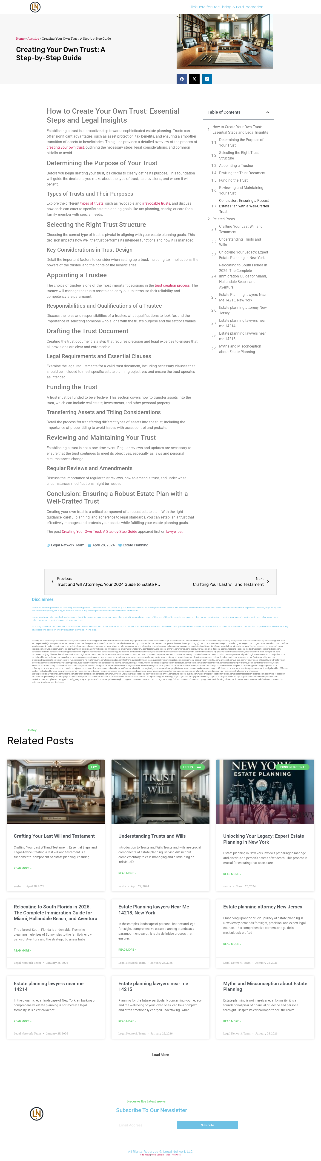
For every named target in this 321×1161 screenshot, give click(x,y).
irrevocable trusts (156, 203)
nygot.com (66, 679)
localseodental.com (229, 657)
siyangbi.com (82, 671)
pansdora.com (102, 674)
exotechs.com (68, 643)
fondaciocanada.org (206, 668)
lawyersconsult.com (151, 679)
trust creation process (172, 285)
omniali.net (196, 646)
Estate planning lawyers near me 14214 (242, 323)
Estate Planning (135, 545)
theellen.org (149, 657)
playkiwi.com (177, 668)
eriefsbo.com (94, 671)
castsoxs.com (244, 657)
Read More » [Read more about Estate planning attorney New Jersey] (232, 944)
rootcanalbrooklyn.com (158, 660)
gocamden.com (74, 652)
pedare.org (163, 640)
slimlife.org (215, 646)
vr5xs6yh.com (257, 657)
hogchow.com (278, 640)
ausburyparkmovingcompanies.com (261, 665)
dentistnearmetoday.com (131, 643)
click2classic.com (223, 668)
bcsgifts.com (84, 654)
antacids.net (87, 649)
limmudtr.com (115, 674)
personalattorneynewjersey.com (220, 640)
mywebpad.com (100, 649)
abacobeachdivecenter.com (95, 646)
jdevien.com (160, 657)
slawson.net (80, 643)
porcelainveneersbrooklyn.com (181, 643)
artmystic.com (189, 679)
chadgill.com (96, 640)
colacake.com (189, 665)
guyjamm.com (201, 643)
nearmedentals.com (54, 668)
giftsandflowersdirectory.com (272, 660)
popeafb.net (135, 654)
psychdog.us (131, 663)
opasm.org (269, 674)
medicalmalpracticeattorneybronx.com (263, 649)
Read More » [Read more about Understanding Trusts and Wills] (127, 873)
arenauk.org (186, 646)
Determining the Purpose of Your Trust (241, 142)
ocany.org (201, 679)
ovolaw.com (192, 674)
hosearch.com (190, 668)
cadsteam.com (123, 657)
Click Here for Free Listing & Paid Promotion (226, 7)
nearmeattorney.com (187, 654)
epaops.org (239, 676)
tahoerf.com (283, 643)
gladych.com (239, 646)
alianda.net (48, 640)
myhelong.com (251, 671)
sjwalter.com (279, 654)
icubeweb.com (114, 668)
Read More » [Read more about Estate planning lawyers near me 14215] (127, 1021)
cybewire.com (251, 660)
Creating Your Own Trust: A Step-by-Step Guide (99, 531)
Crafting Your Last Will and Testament (241, 229)
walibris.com (69, 674)
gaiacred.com (118, 671)
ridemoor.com (270, 657)
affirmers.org (166, 676)
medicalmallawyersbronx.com (243, 652)
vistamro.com (102, 679)
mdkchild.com (109, 640)
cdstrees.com (277, 679)
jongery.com (247, 643)
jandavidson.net (38, 679)
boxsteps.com (108, 663)
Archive (33, 38)
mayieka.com (272, 643)
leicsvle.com (118, 676)
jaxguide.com (51, 654)
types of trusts (91, 203)
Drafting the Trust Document (242, 173)
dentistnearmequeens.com (209, 654)
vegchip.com (135, 640)
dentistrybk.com (182, 663)
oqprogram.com (265, 640)
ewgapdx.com (137, 657)
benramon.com (94, 676)
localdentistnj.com (149, 640)
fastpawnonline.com (114, 660)
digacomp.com (64, 646)
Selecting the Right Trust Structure (239, 155)
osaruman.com (38, 654)
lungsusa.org (127, 674)
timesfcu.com (213, 660)
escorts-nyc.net (70, 660)
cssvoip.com (72, 654)
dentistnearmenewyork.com (57, 663)
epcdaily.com (201, 660)
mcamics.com (99, 652)
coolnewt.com (144, 676)
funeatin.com (203, 671)
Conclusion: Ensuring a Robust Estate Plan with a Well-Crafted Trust (244, 206)
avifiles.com (126, 668)
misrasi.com (184, 649)
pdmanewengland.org (118, 679)
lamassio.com (38, 676)
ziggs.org (75, 679)
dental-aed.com (238, 649)
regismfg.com (151, 668)
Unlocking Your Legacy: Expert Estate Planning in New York (243, 255)
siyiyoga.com (226, 671)
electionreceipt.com (243, 674)
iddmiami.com (264, 679)
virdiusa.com (123, 652)
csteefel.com (251, 640)
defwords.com (60, 652)
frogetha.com (259, 643)
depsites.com (258, 674)
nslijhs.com (278, 646)
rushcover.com (174, 640)
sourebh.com (267, 646)
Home (20, 38)
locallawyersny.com (67, 671)
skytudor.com (51, 646)
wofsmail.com (55, 657)
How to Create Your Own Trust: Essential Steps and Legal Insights (240, 130)
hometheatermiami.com (254, 676)
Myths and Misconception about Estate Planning (240, 349)
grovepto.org (166, 679)
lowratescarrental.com (262, 654)
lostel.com (36, 682)
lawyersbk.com (227, 660)
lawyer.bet (174, 531)
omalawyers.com (81, 657)
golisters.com (139, 674)
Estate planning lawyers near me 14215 (242, 336)
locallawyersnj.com (198, 649)
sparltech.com (57, 682)
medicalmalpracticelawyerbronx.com (146, 652)
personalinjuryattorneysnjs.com (91, 660)
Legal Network (173, 1154)
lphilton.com (274, 652)
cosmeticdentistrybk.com (108, 643)
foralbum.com (144, 663)
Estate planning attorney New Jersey (243, 310)
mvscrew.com (114, 649)
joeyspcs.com (82, 668)
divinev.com (168, 652)
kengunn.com (91, 643)
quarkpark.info (212, 679)
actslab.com (213, 643)
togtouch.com (188, 660)
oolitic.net (205, 646)
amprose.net (87, 652)
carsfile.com (226, 665)
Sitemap (145, 1154)
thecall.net (62, 654)
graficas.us (240, 640)
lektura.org (49, 649)
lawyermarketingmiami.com (186, 652)
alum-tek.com (214, 649)
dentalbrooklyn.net (40, 657)
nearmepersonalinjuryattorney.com (47, 674)
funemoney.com (80, 676)
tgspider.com (37, 649)
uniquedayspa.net (88, 679)
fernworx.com (128, 646)
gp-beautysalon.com (79, 663)
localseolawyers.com (230, 654)
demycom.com (60, 649)
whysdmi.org (246, 654)
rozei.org (139, 646)
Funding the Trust (233, 180)
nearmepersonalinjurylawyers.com (214, 652)
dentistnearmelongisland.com (127, 665)
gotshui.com (141, 649)
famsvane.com (38, 665)
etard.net (79, 674)
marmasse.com (250, 679)
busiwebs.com (131, 676)
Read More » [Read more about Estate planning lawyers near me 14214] (23, 1021)
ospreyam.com (74, 649)
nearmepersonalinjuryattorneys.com (247, 668)
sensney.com (161, 643)
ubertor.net (226, 649)
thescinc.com (149, 643)
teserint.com (106, 671)
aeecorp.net (37, 640)
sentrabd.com (227, 646)
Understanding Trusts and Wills (240, 242)
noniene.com (160, 646)
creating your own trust (65, 147)
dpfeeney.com (38, 668)
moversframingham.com (151, 665)
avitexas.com (202, 657)
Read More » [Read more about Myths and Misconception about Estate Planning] (232, 1021)
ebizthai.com (214, 657)
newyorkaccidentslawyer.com (159, 674)
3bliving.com (120, 663)
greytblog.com (179, 674)
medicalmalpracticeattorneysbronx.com (216, 674)
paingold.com (225, 679)
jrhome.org (155, 676)
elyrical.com (76, 646)
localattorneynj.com (191, 676)
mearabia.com (175, 660)
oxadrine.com (95, 663)
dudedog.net (235, 643)
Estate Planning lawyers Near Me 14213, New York (243, 297)
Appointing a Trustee (236, 165)
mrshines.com (172, 654)
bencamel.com (164, 668)
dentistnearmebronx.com (43, 652)
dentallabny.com (52, 665)
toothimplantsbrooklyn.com (135, 660)
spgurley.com (67, 657)
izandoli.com (107, 676)
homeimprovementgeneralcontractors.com (165, 671)
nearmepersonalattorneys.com (73, 665)
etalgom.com (96, 657)
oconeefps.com (122, 640)
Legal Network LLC (178, 1152)
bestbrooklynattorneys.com (153, 654)
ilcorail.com (218, 663)
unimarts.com (173, 649)
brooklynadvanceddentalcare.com (47, 660)
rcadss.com (280, 674)
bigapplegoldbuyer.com (135, 671)
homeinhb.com (69, 668)
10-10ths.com (187, 640)
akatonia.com (207, 663)
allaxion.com (263, 652)
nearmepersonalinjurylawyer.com (46, 643)
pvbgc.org (177, 676)
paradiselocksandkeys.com (209, 665)
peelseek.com (272, 676)
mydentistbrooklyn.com (172, 665)
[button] (182, 79)
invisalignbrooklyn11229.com (275, 668)
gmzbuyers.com (109, 657)
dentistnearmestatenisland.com (115, 654)
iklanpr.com (225, 643)
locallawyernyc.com (98, 668)
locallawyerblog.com (156, 649)
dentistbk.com (138, 668)
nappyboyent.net (53, 679)
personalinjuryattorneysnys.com (58, 676)
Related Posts (223, 219)
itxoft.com (45, 682)
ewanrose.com (134, 679)
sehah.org (205, 676)
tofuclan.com (191, 671)
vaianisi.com (239, 660)
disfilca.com (177, 679)
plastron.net (96, 654)
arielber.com (195, 663)
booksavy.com (172, 657)
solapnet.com (239, 665)
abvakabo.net (199, 640)
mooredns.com (38, 663)
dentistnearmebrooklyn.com (266, 663)
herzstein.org (149, 646)
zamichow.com (115, 646)
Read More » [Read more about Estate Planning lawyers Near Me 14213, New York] (127, 949)
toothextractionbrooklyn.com (44, 671)
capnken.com (85, 640)
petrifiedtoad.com (253, 646)
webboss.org (112, 652)
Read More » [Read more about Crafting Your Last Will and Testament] (23, 868)
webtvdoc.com (173, 646)
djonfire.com (227, 676)
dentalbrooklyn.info (187, 657)
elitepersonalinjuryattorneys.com (238, 663)
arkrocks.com (89, 674)
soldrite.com (214, 671)
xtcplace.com (215, 676)
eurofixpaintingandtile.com (162, 663)
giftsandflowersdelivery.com (65, 640)
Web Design (157, 1154)
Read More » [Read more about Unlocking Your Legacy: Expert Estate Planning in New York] (232, 874)
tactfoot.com (237, 679)
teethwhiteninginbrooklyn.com (101, 665)
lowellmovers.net (128, 649)
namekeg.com (38, 646)
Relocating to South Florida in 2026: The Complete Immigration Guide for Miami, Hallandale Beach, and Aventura (243, 276)
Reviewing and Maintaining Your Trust (241, 190)
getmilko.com (239, 671)
